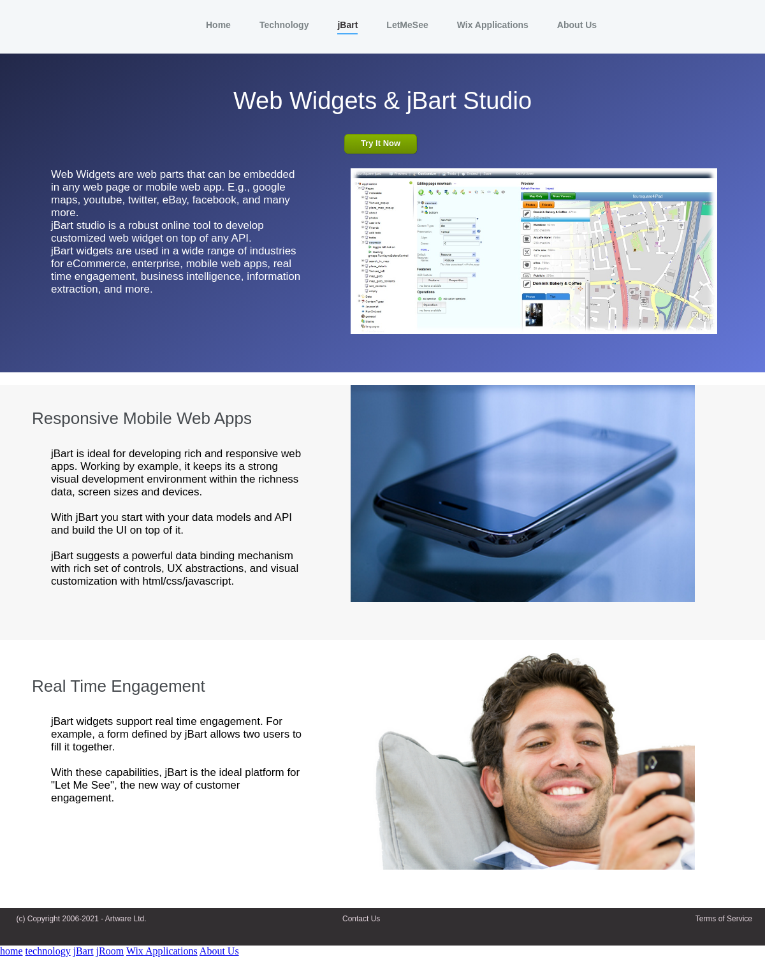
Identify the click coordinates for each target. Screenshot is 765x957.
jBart (83, 951)
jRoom (110, 951)
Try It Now (380, 143)
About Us (219, 951)
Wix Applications (162, 951)
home (11, 951)
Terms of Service (724, 918)
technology (48, 951)
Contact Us (361, 918)
